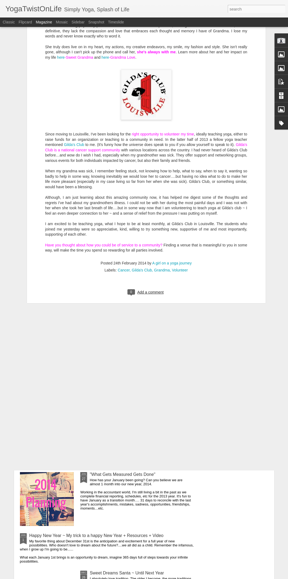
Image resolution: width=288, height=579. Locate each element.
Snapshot (96, 22)
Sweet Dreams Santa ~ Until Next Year (127, 573)
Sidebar (78, 22)
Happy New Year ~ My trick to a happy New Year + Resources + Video (96, 535)
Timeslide (116, 22)
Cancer (124, 213)
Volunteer (180, 213)
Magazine (44, 22)
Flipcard (25, 22)
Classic (9, 22)
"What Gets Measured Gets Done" (122, 474)
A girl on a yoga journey (172, 206)
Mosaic (62, 22)
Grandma (162, 213)
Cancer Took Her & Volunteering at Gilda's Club (135, 413)
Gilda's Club (74, 87)
